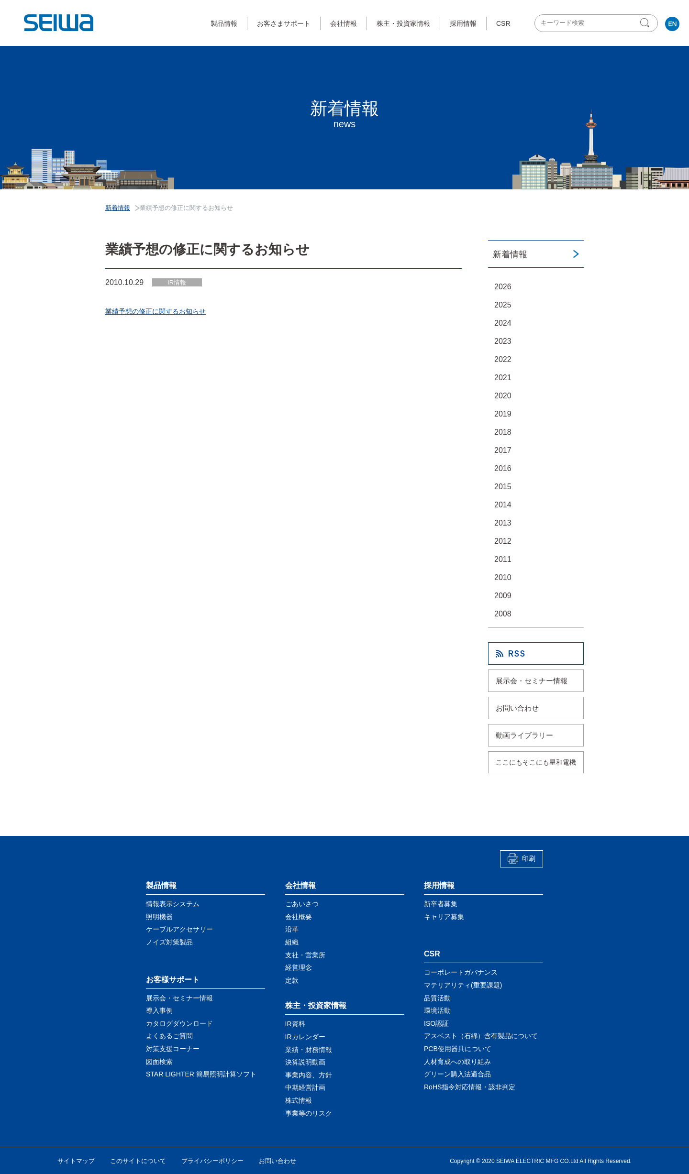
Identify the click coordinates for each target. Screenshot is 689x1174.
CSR (503, 23)
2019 (502, 414)
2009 (502, 596)
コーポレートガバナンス (461, 972)
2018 (502, 432)
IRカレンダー (305, 1037)
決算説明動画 (305, 1062)
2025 (502, 305)
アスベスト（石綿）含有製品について (481, 1036)
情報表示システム (173, 904)
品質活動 (437, 997)
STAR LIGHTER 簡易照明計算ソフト (201, 1074)
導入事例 (159, 1010)
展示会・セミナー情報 (531, 681)
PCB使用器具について (457, 1049)
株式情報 (298, 1100)
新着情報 (510, 254)
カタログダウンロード (179, 1023)
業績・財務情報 (308, 1049)
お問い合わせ (517, 708)
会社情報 (343, 23)
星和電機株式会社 (59, 22)
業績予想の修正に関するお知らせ (155, 311)
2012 (502, 541)
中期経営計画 (305, 1087)
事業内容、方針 (308, 1075)
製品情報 (224, 23)
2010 (502, 577)
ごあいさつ (302, 904)
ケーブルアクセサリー (179, 929)
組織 (292, 942)
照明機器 (159, 917)
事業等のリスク (308, 1113)
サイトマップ (76, 1160)
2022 (502, 359)
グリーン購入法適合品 (457, 1074)
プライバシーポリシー (212, 1160)
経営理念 (298, 967)
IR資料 (295, 1024)
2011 (502, 559)
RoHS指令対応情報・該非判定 (469, 1087)
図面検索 (159, 1061)
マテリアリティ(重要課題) (463, 985)
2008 (502, 614)
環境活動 (437, 1010)
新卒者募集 (440, 904)
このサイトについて (138, 1160)
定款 (292, 980)
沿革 (292, 929)
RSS (536, 653)
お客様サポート (173, 979)
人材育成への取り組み (457, 1061)
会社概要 (298, 917)
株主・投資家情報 (403, 23)
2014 (502, 505)
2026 (502, 287)
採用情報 (463, 23)
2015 (502, 487)
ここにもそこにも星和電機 (536, 762)
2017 (502, 450)
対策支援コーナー (173, 1049)
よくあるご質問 (169, 1036)
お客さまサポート (284, 23)
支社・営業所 (305, 954)
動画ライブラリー (524, 735)
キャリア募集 (444, 917)
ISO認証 (436, 1023)
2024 (502, 323)
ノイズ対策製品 (169, 942)
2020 (502, 396)
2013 (502, 523)
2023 (502, 341)
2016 (502, 468)
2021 (502, 377)
